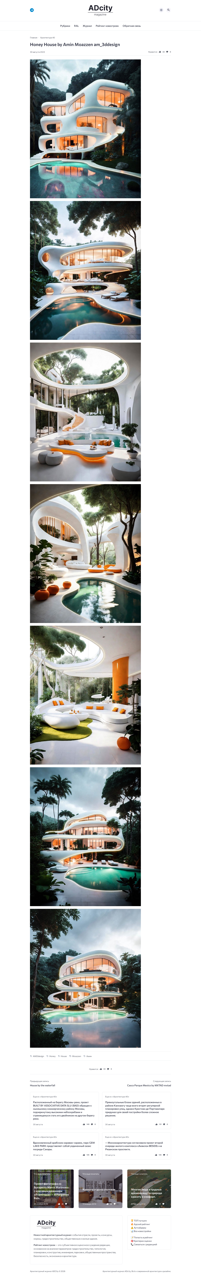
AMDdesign (38, 1056)
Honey (52, 1056)
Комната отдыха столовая (99, 1189)
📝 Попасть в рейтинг (142, 1237)
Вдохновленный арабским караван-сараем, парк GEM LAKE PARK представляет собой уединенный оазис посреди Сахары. (64, 1146)
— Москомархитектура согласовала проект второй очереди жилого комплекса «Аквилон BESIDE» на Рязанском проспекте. (134, 1146)
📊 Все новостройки (141, 1231)
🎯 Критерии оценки (141, 1241)
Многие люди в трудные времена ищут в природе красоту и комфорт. (146, 1193)
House (64, 1056)
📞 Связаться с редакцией (144, 1244)
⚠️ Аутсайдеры (138, 1227)
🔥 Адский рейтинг (140, 1224)
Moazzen (76, 1056)
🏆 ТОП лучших (139, 1220)
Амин (89, 1056)
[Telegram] (32, 10)
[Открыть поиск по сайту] (168, 10)
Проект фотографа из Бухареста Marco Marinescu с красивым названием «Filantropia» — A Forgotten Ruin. (51, 1191)
